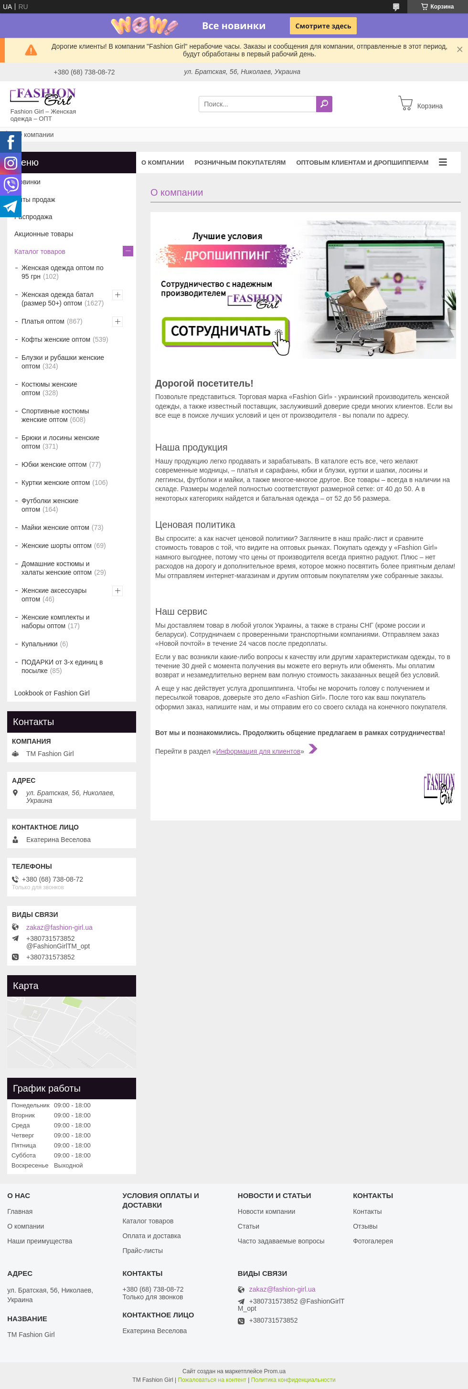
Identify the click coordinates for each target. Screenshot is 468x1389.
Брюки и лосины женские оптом (60, 442)
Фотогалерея (373, 1241)
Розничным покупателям (240, 162)
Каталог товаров (39, 251)
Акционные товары (43, 234)
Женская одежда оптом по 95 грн (62, 272)
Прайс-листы (142, 1250)
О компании (162, 162)
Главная (19, 1211)
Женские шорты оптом (56, 545)
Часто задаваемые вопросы (281, 1241)
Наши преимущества (39, 1241)
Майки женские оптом (55, 527)
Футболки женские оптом (49, 505)
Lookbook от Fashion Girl (52, 693)
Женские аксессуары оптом (53, 595)
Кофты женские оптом (55, 339)
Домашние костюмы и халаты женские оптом (56, 568)
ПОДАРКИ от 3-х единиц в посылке (62, 666)
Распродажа (33, 217)
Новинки (27, 182)
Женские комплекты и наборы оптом (55, 621)
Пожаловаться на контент (212, 1380)
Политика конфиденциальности (293, 1380)
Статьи (248, 1226)
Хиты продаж (34, 199)
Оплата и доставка (151, 1236)
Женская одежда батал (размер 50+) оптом (57, 299)
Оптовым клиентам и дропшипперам (362, 162)
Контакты (367, 1211)
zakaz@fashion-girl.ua (59, 927)
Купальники (39, 644)
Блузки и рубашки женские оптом (62, 362)
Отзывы (365, 1226)
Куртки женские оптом (55, 482)
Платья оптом (42, 321)
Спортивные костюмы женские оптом (55, 415)
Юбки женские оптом (54, 464)
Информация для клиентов (258, 751)
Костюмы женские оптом (49, 388)
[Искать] (324, 104)
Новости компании (267, 1211)
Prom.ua (275, 1371)
